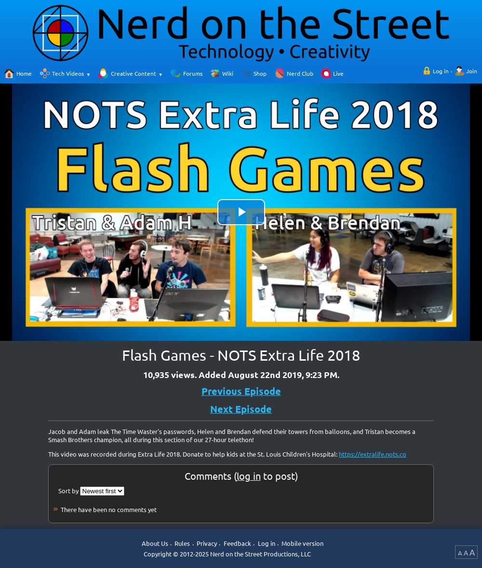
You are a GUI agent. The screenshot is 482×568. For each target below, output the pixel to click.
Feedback (237, 544)
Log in (441, 71)
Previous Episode (241, 391)
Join (471, 71)
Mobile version (302, 544)
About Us (155, 544)
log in (249, 476)
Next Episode (241, 409)
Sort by (68, 491)
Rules (182, 544)
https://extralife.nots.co (372, 454)
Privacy (207, 544)
